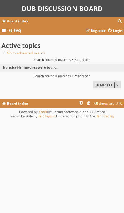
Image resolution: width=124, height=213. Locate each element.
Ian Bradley (105, 116)
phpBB (44, 111)
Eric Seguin (46, 116)
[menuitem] (120, 21)
